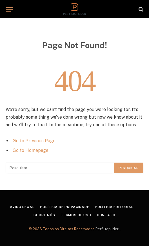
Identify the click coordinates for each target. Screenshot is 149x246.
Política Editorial (114, 207)
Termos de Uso (76, 215)
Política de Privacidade (64, 207)
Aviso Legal (22, 207)
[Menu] (9, 9)
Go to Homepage (30, 150)
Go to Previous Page (34, 140)
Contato (106, 215)
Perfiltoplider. (107, 229)
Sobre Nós (44, 215)
